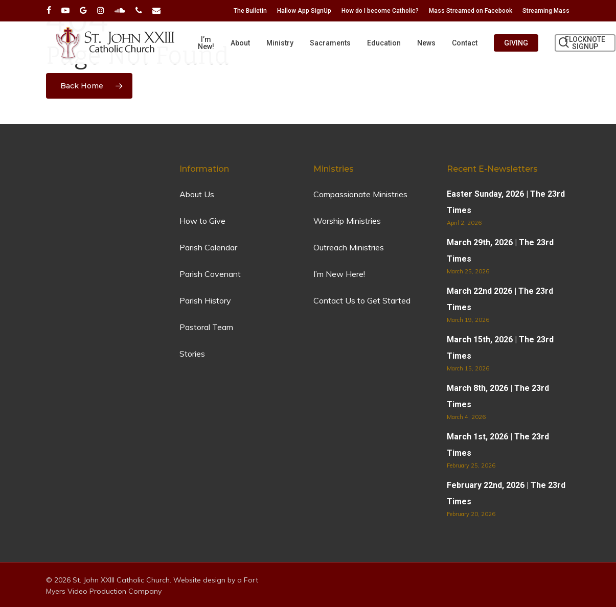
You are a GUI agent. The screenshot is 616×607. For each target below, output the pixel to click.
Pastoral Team (206, 327)
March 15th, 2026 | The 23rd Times (500, 348)
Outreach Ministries (348, 247)
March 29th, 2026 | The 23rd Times (500, 251)
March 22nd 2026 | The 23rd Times (500, 299)
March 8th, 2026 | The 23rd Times (498, 396)
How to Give (202, 221)
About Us (196, 194)
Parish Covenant (210, 274)
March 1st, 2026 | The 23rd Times (498, 445)
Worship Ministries (347, 221)
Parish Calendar (208, 247)
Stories (192, 353)
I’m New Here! (339, 274)
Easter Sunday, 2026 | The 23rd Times (506, 202)
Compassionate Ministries (360, 194)
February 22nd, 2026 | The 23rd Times (506, 493)
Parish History (205, 300)
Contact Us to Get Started (361, 300)
